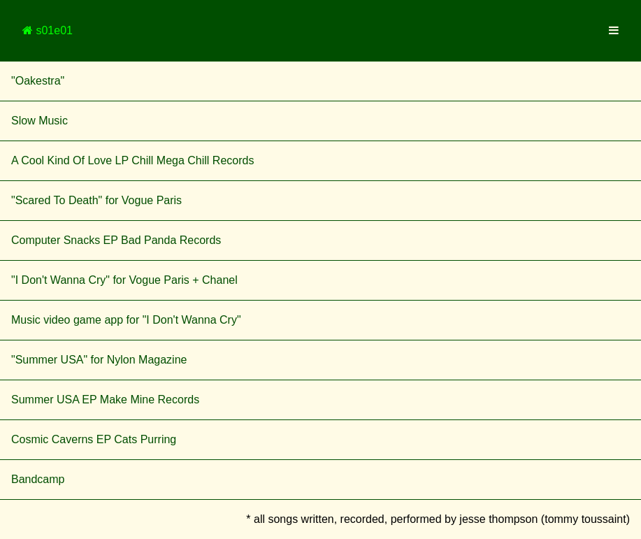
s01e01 (47, 30)
